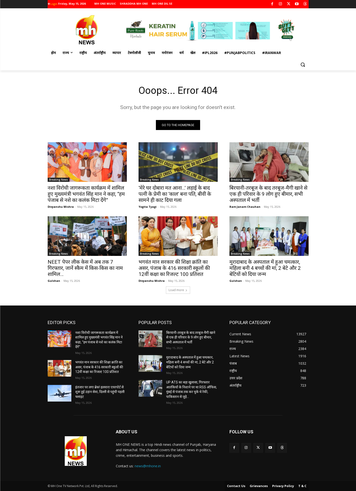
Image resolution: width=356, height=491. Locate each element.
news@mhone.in (148, 466)
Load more (178, 290)
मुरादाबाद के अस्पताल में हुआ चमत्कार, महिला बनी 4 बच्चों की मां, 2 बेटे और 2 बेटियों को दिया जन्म (265, 268)
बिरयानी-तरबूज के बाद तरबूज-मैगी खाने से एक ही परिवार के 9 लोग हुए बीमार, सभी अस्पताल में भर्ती (268, 194)
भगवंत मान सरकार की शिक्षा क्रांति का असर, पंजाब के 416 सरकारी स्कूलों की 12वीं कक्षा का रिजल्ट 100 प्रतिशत (174, 268)
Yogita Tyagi (148, 206)
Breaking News (58, 179)
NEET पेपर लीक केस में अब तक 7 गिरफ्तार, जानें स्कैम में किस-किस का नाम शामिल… (85, 268)
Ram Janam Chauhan (244, 206)
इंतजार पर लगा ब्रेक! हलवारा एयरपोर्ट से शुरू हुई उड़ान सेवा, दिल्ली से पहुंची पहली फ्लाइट (100, 392)
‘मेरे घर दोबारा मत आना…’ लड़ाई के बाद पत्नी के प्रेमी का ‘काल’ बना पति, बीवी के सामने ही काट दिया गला (175, 194)
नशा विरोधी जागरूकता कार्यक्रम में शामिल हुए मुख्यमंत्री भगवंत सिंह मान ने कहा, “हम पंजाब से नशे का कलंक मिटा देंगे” (86, 194)
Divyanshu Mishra (61, 206)
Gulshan (54, 281)
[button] (303, 64)
